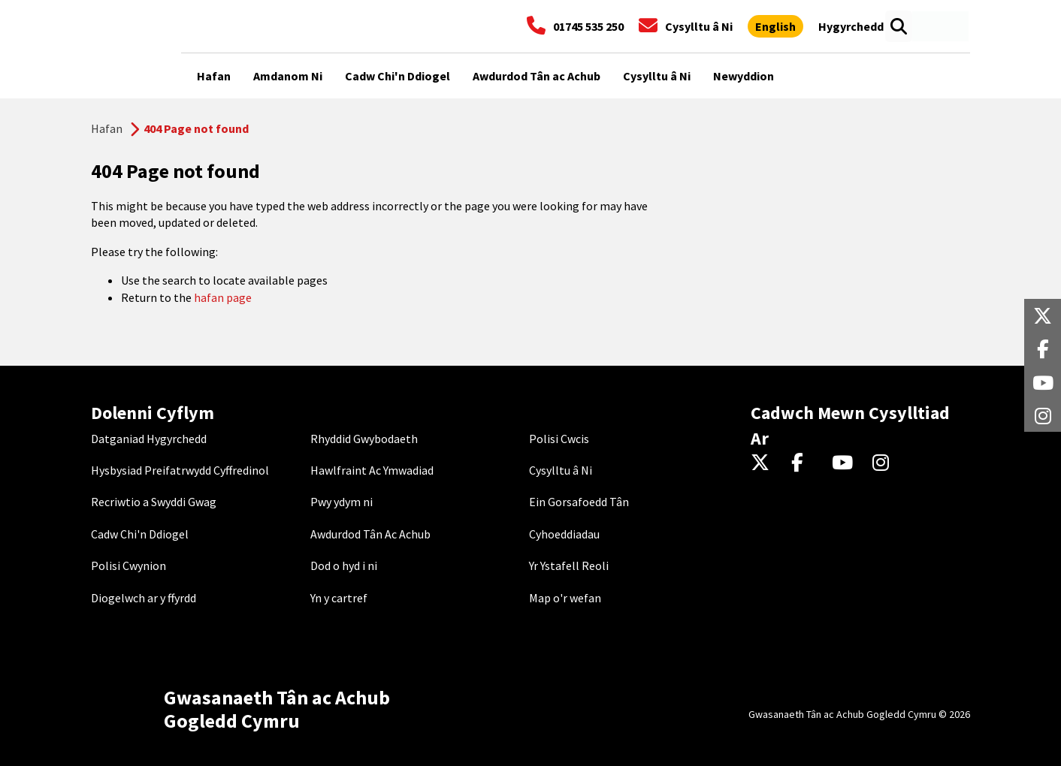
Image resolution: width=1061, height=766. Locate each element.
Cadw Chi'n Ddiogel (140, 533)
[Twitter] (764, 463)
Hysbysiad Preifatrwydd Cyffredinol (180, 470)
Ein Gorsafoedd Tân (579, 501)
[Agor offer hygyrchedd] (851, 26)
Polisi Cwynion (128, 565)
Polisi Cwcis (559, 438)
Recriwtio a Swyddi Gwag (153, 501)
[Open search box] (898, 26)
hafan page (223, 297)
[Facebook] (804, 463)
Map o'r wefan (565, 597)
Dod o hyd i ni (343, 565)
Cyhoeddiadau (564, 533)
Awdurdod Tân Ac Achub (370, 533)
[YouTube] (845, 463)
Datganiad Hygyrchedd (149, 438)
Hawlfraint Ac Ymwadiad (372, 470)
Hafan (106, 128)
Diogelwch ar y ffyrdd (143, 597)
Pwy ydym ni (341, 501)
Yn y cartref (338, 597)
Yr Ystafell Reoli (569, 565)
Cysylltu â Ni (560, 470)
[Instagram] (885, 463)
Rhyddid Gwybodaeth (364, 438)
